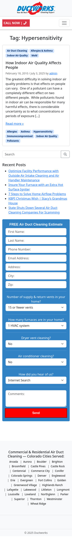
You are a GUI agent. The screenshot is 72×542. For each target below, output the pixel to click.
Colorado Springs (21, 475)
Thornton (35, 499)
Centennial (19, 471)
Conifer (59, 471)
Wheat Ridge (38, 503)
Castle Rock (58, 466)
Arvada (13, 461)
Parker (64, 494)
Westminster (54, 499)
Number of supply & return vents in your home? (36, 299)
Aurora (27, 461)
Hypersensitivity (43, 131)
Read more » (15, 124)
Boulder (42, 461)
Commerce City (40, 471)
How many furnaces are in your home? (36, 320)
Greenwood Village (25, 485)
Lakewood (30, 489)
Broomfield (18, 466)
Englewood (58, 475)
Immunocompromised (20, 136)
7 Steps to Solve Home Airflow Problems (37, 194)
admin (53, 73)
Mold (34, 55)
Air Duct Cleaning (17, 50)
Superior (19, 499)
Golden (61, 480)
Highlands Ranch (52, 485)
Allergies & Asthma (42, 50)
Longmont (63, 489)
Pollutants (13, 140)
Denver (42, 475)
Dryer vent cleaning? (36, 338)
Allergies (12, 131)
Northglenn (48, 494)
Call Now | (15, 23)
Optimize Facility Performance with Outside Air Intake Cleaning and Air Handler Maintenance (33, 175)
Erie (12, 480)
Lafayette (12, 489)
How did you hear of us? (36, 374)
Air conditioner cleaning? (36, 356)
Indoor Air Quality (17, 55)
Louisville (13, 494)
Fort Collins (45, 480)
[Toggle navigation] (64, 23)
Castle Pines (38, 466)
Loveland (30, 494)
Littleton (46, 489)
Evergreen (26, 480)
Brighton (57, 461)
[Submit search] (65, 154)
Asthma (25, 131)
